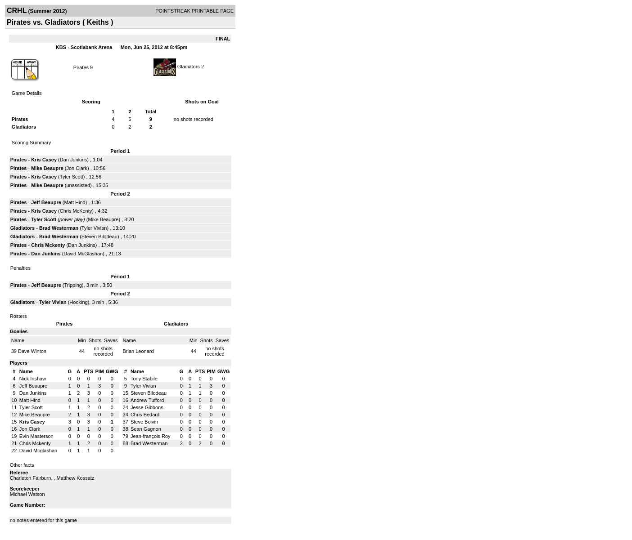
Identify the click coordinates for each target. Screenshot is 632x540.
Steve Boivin (144, 421)
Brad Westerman (58, 228)
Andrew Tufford (147, 400)
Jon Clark (76, 168)
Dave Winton (32, 351)
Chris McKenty (76, 211)
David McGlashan (83, 253)
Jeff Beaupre (46, 202)
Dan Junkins (73, 159)
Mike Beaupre (47, 168)
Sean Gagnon (146, 429)
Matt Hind (75, 202)
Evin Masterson (36, 436)
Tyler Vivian (94, 228)
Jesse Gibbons (147, 407)
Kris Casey (44, 159)
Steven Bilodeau (99, 236)
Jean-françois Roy (151, 436)
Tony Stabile (144, 378)
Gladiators (188, 66)
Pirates (81, 67)
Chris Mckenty (48, 245)
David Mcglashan (38, 450)
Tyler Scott (71, 176)
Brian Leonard (138, 351)
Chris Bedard (145, 414)
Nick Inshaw (32, 378)
